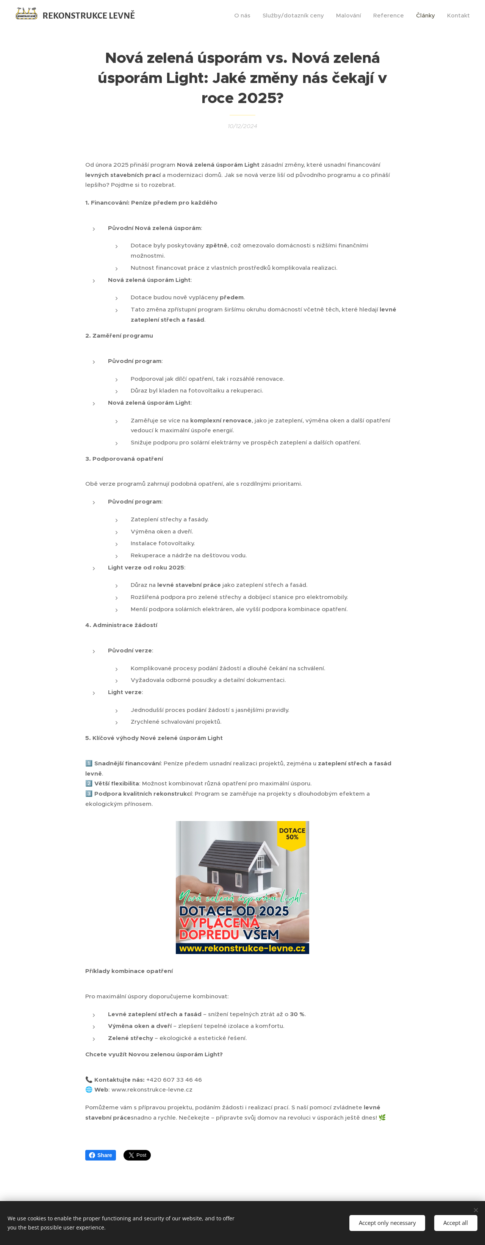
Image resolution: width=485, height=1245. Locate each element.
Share (100, 1155)
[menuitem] (244, 15)
